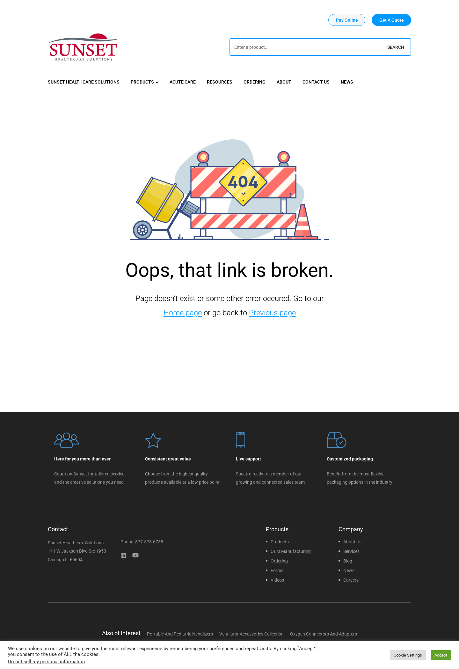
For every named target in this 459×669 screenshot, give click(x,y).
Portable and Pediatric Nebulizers (180, 633)
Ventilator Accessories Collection (251, 633)
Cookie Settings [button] (408, 655)
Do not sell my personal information (46, 662)
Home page (183, 312)
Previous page (272, 312)
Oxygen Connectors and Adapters (323, 633)
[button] (346, 20)
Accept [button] (440, 655)
